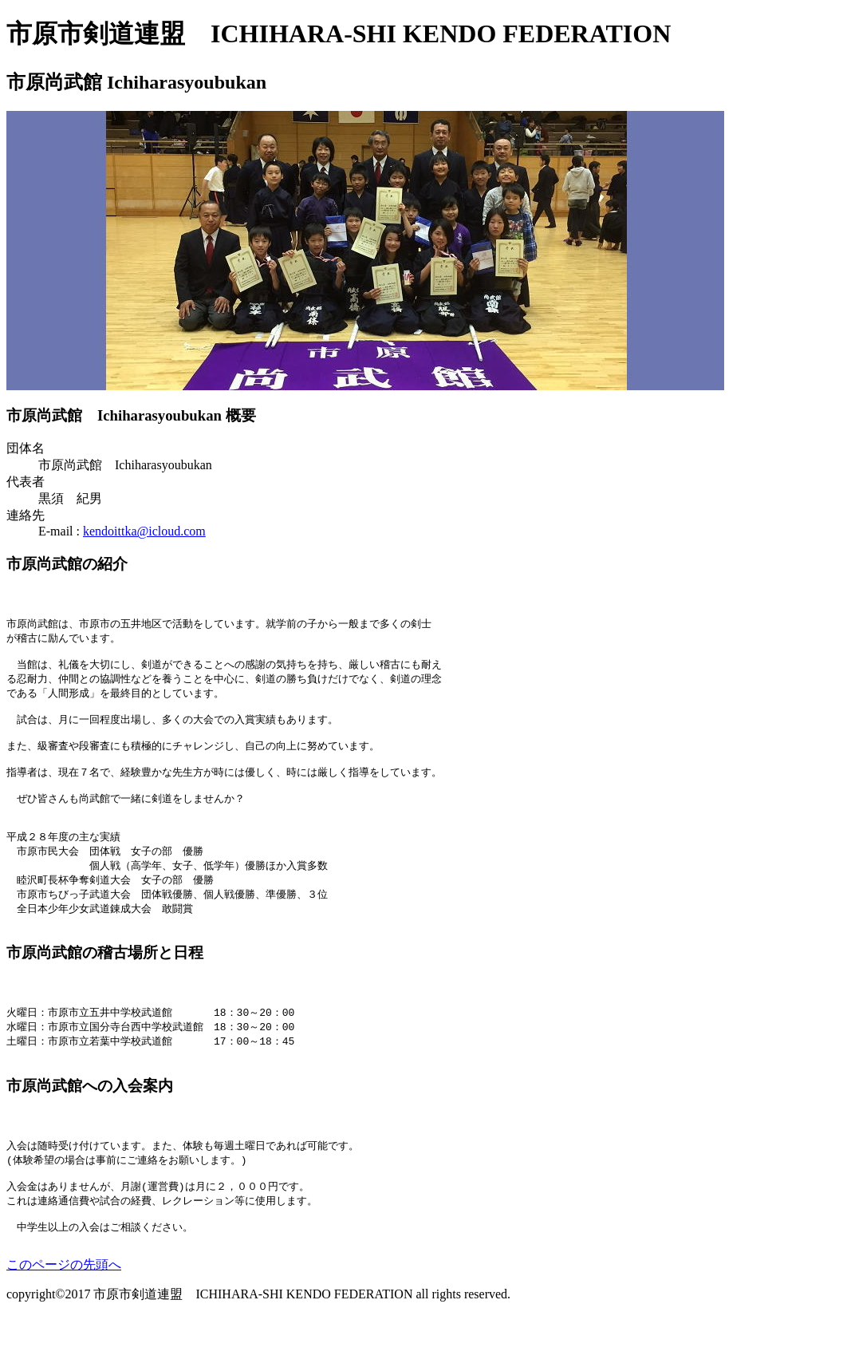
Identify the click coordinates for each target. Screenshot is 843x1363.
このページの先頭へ (63, 1311)
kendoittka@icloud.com (144, 531)
